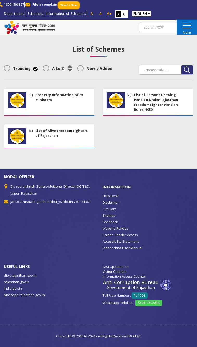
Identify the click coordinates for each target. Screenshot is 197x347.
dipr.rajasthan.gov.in (20, 275)
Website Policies (115, 228)
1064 (139, 295)
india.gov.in (13, 288)
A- (92, 13)
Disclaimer (111, 202)
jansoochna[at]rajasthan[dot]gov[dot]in (41, 201)
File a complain (44, 4)
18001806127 (14, 4)
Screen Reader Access (120, 235)
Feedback (110, 222)
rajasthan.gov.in (16, 282)
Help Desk (111, 196)
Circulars (109, 209)
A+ (109, 13)
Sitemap (109, 215)
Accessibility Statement (121, 241)
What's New (68, 5)
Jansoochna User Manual (122, 248)
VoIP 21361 (82, 201)
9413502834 (149, 302)
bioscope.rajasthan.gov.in (24, 294)
